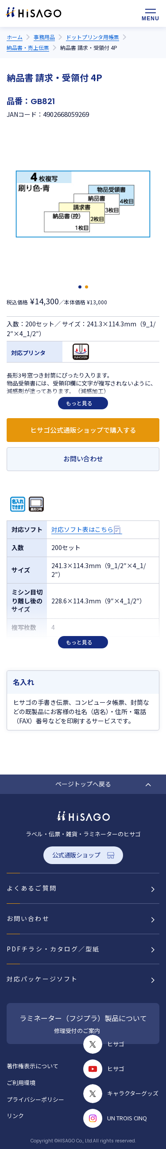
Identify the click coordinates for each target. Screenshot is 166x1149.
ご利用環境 (21, 1082)
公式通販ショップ (76, 854)
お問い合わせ (83, 458)
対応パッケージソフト (42, 978)
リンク (15, 1116)
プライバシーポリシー (35, 1099)
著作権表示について (32, 1066)
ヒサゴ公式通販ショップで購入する (83, 429)
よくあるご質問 (32, 887)
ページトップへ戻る (83, 783)
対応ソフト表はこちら (82, 529)
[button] (79, 286)
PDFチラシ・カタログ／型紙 (53, 948)
